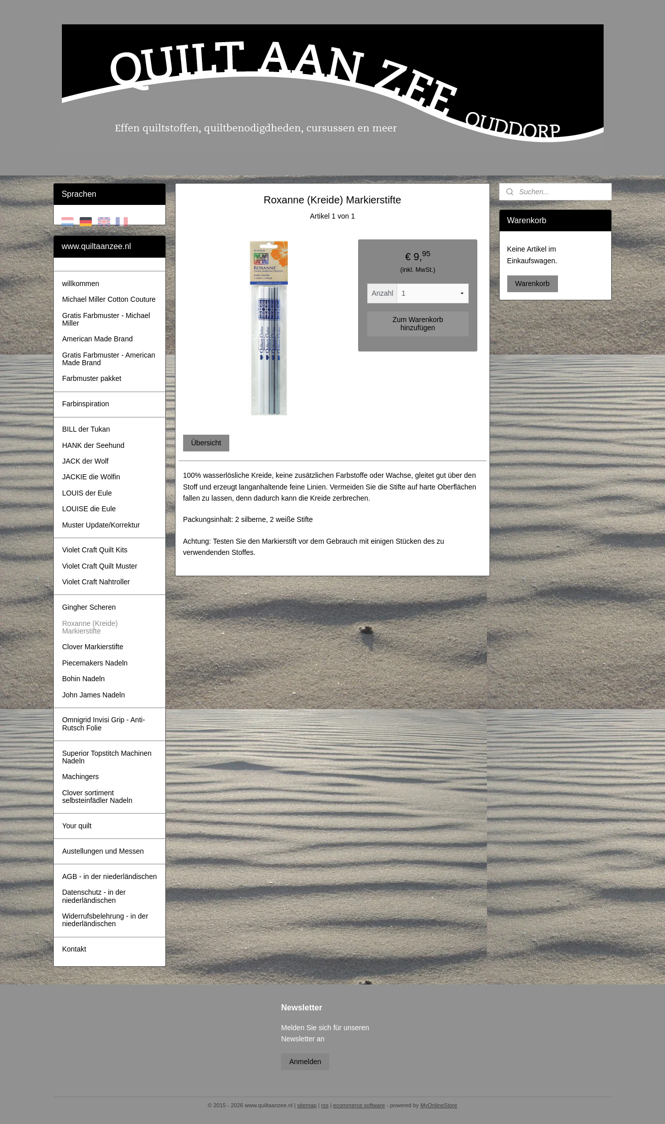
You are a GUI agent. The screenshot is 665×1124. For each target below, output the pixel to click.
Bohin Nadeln (83, 679)
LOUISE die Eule (89, 509)
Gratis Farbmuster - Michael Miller (106, 319)
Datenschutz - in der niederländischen (93, 896)
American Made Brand (97, 339)
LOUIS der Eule (87, 493)
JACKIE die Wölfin (91, 477)
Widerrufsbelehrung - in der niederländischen (105, 920)
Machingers (80, 776)
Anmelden (305, 1062)
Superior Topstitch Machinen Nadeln (106, 757)
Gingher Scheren (89, 607)
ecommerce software (359, 1105)
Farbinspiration (85, 404)
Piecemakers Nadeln (94, 663)
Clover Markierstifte (92, 647)
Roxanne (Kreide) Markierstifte (90, 627)
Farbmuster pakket (91, 378)
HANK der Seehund (93, 445)
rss (325, 1105)
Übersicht (206, 443)
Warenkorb (532, 283)
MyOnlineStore (439, 1105)
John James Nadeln (93, 695)
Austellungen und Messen (103, 851)
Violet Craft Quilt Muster (99, 566)
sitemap (307, 1105)
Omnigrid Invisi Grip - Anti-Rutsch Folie (103, 723)
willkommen (80, 283)
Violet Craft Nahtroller (96, 582)
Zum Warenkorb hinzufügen (418, 323)
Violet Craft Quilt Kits (94, 550)
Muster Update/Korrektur (100, 525)
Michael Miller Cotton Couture (108, 299)
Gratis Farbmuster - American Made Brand (108, 359)
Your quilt (76, 826)
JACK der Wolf (85, 461)
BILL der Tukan (86, 429)
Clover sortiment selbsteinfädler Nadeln (97, 796)
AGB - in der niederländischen (109, 876)
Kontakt (74, 949)
